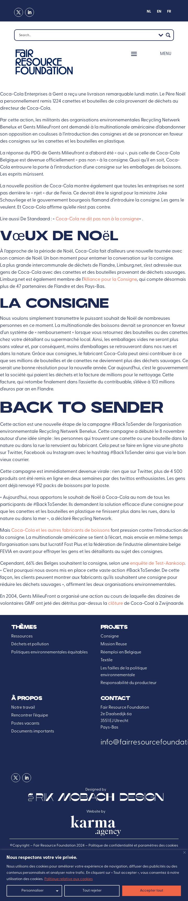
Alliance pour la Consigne (110, 279)
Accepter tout (151, 891)
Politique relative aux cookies (68, 879)
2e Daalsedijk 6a (116, 714)
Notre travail (23, 708)
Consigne (110, 636)
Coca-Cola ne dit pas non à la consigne (97, 219)
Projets (114, 627)
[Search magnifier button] (168, 35)
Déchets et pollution (30, 644)
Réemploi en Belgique (121, 652)
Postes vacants (25, 723)
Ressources (22, 636)
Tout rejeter (92, 891)
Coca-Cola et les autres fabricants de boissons (60, 530)
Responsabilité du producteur (129, 683)
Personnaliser (32, 891)
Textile (107, 660)
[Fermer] (184, 852)
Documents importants (32, 731)
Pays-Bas (109, 727)
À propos (26, 699)
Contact (115, 699)
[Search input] (87, 35)
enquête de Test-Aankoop (157, 563)
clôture (115, 603)
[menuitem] (149, 13)
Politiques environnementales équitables (49, 652)
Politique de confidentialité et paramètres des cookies (133, 846)
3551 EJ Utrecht (114, 721)
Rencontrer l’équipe (29, 715)
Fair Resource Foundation (125, 708)
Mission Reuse (114, 644)
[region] (94, 875)
